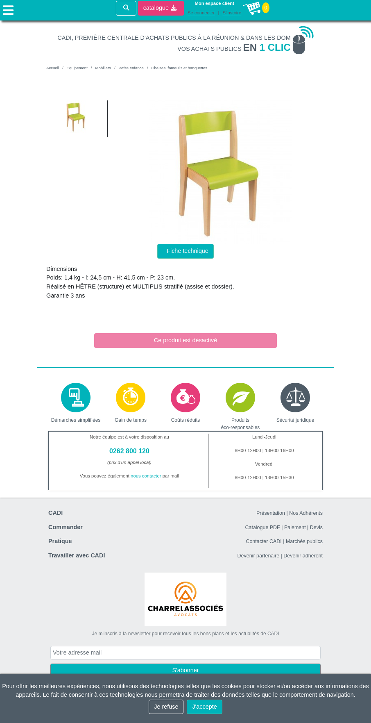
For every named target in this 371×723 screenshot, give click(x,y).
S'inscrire (231, 12)
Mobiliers (103, 68)
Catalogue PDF (262, 527)
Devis (316, 527)
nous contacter (146, 475)
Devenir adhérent (303, 556)
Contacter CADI (263, 541)
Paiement (295, 527)
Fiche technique (187, 251)
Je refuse (166, 706)
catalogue (159, 8)
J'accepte (204, 706)
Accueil (52, 68)
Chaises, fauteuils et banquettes (180, 68)
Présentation (270, 513)
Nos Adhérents (306, 513)
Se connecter (201, 12)
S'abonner (185, 670)
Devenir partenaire (259, 556)
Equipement (77, 68)
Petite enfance (131, 68)
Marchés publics (304, 541)
